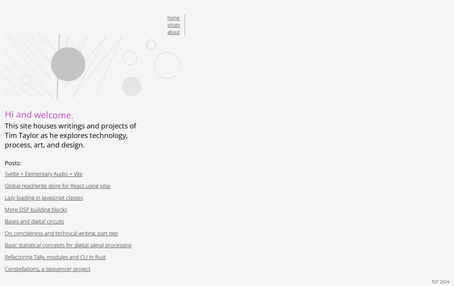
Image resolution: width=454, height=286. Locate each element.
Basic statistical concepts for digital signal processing (69, 245)
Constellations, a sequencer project (48, 269)
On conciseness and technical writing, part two (61, 233)
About (174, 31)
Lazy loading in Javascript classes (47, 198)
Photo (174, 24)
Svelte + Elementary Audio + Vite (46, 174)
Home (174, 17)
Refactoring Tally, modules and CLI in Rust (57, 257)
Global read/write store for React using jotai (58, 186)
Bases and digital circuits (36, 221)
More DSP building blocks (37, 209)
